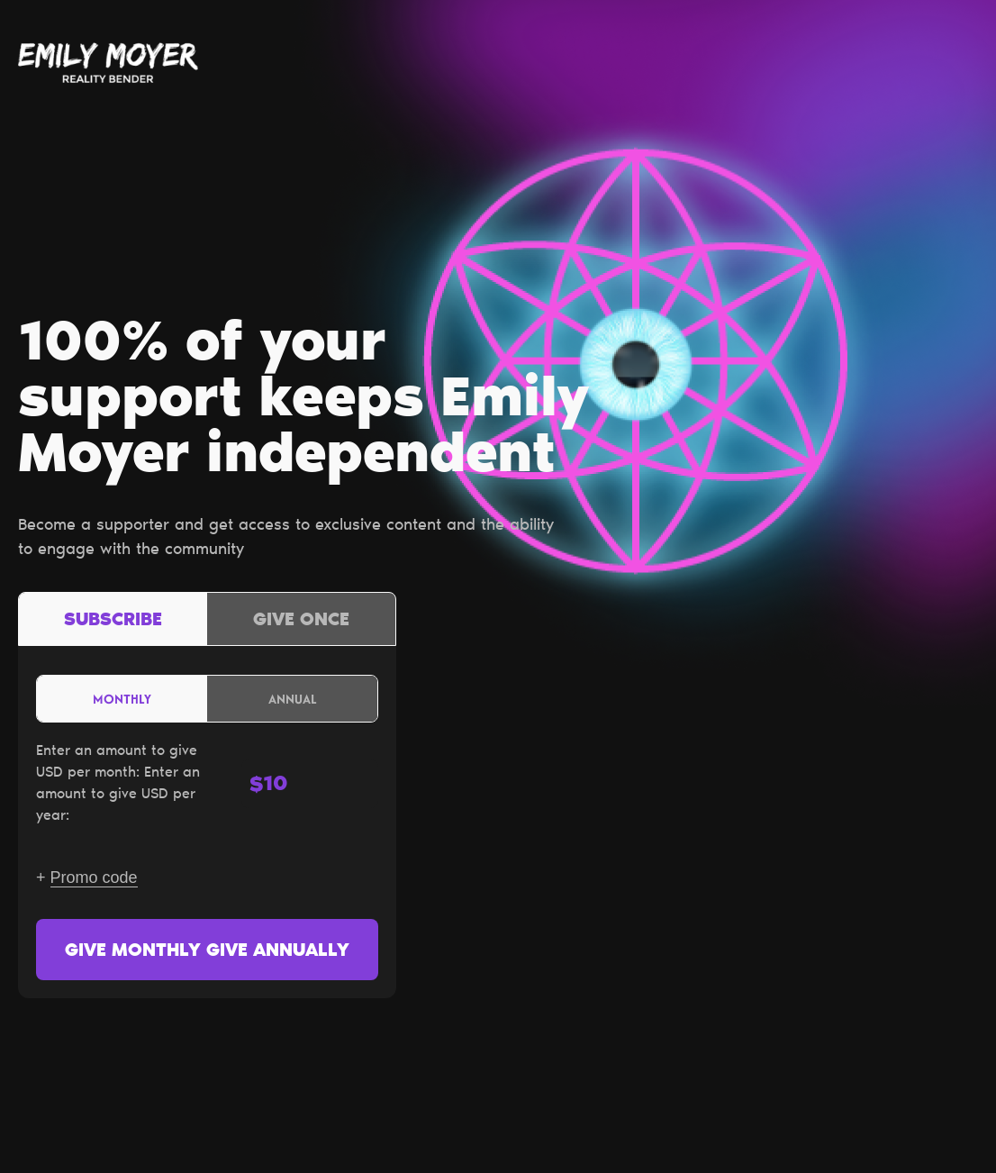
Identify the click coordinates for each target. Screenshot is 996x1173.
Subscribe (113, 621)
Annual (292, 698)
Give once (301, 621)
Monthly (122, 698)
